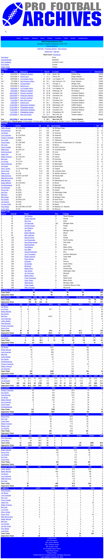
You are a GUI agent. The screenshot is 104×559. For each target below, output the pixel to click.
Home (19, 38)
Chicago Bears (25, 84)
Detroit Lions (24, 76)
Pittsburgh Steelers (26, 74)
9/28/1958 (14, 88)
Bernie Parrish (29, 237)
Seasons (35, 38)
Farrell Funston (30, 226)
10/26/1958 (13, 98)
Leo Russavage (30, 240)
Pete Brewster (6, 130)
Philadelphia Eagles (27, 107)
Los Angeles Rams (26, 79)
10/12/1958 (13, 93)
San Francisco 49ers (27, 81)
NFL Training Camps (52, 544)
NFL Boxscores (52, 540)
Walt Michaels (6, 180)
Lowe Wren (5, 531)
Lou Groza (4, 161)
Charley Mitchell (30, 218)
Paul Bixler (4, 57)
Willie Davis (5, 149)
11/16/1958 (13, 105)
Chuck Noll (4, 190)
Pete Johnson (29, 259)
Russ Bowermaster (31, 242)
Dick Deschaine (6, 152)
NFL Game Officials (52, 542)
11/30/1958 (13, 110)
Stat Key (56, 51)
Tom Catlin (4, 140)
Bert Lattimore (29, 235)
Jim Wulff (28, 230)
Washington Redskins (27, 105)
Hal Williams (29, 247)
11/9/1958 (14, 103)
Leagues (26, 38)
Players (49, 38)
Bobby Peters (29, 276)
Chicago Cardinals (26, 93)
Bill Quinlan (5, 197)
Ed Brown (28, 261)
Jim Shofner (5, 202)
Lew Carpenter (6, 135)
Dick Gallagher (6, 62)
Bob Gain (4, 159)
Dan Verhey (29, 271)
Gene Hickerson (6, 164)
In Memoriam (52, 538)
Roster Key (48, 51)
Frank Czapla (29, 285)
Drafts (66, 38)
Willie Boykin (29, 283)
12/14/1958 (13, 114)
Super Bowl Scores (52, 551)
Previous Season (51, 49)
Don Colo (4, 145)
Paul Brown (57, 55)
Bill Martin (28, 266)
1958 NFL (40, 49)
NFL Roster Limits (52, 546)
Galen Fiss (4, 154)
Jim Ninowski (5, 187)
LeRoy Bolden (6, 128)
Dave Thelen (29, 280)
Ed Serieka (28, 264)
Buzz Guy (28, 221)
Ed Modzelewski (6, 185)
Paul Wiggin (5, 206)
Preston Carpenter (7, 138)
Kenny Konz (5, 171)
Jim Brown (4, 133)
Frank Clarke (5, 142)
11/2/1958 (14, 100)
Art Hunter (4, 166)
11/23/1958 (13, 107)
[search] (34, 32)
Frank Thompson (30, 278)
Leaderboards (82, 38)
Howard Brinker (6, 60)
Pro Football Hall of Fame (52, 548)
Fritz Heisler (5, 64)
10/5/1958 (14, 91)
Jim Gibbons (29, 228)
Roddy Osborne (30, 256)
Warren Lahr (5, 173)
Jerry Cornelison (30, 254)
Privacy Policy (52, 553)
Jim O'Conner (29, 273)
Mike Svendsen (30, 287)
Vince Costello (6, 147)
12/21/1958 (13, 119)
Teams (42, 38)
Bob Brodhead (29, 245)
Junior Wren (5, 209)
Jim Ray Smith (6, 204)
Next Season (62, 49)
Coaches (58, 38)
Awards (72, 38)
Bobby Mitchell (6, 183)
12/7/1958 (14, 112)
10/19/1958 (13, 95)
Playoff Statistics (52, 46)
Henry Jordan (5, 168)
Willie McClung (6, 176)
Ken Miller (28, 249)
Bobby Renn (29, 268)
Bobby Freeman (6, 157)
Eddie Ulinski (5, 67)
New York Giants (26, 100)
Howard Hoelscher (31, 252)
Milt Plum (4, 195)
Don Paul (4, 192)
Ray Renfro (5, 199)
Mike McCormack (7, 178)
